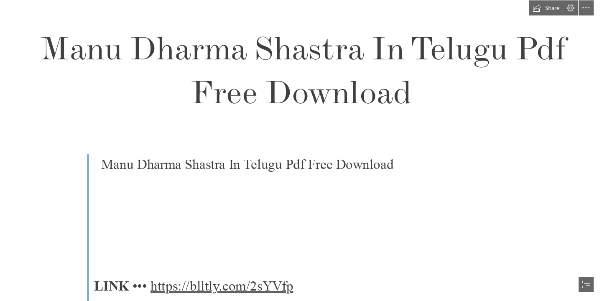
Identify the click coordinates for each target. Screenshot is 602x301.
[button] (546, 7)
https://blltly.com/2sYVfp (221, 285)
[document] (301, 150)
